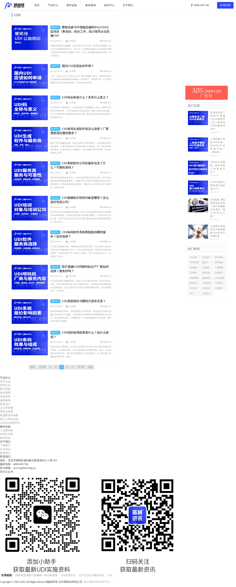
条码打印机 (6, 434)
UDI (191, 293)
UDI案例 (218, 288)
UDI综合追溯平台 (10, 422)
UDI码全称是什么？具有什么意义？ (85, 97)
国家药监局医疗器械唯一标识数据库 (36, 575)
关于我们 (128, 5)
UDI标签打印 (206, 284)
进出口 (205, 262)
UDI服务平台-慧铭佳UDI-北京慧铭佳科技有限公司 (14, 5)
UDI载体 (193, 273)
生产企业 (5, 381)
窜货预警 (5, 392)
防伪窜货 (219, 273)
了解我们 (5, 445)
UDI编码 (193, 267)
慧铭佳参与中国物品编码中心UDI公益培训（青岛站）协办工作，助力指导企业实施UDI (80, 31)
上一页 (42, 367)
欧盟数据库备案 (9, 415)
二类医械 (219, 267)
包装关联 (206, 273)
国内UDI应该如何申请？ (78, 66)
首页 (36, 5)
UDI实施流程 (219, 278)
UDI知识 (206, 293)
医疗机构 (219, 257)
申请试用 (225, 5)
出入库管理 (6, 407)
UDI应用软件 (194, 263)
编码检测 (206, 278)
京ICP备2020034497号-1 (97, 581)
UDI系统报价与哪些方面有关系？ (84, 301)
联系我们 (5, 453)
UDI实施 (193, 257)
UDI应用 (218, 283)
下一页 (81, 367)
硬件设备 (71, 5)
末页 (90, 367)
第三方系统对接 (9, 419)
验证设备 (5, 437)
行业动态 (206, 257)
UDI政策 (206, 267)
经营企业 (193, 283)
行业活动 (206, 288)
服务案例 (90, 5)
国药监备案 (6, 411)
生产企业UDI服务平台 (91, 575)
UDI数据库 (194, 278)
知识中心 (109, 5)
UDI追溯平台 (68, 575)
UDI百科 (193, 288)
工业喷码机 (6, 430)
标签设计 (5, 404)
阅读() (105, 41)
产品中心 (53, 5)
